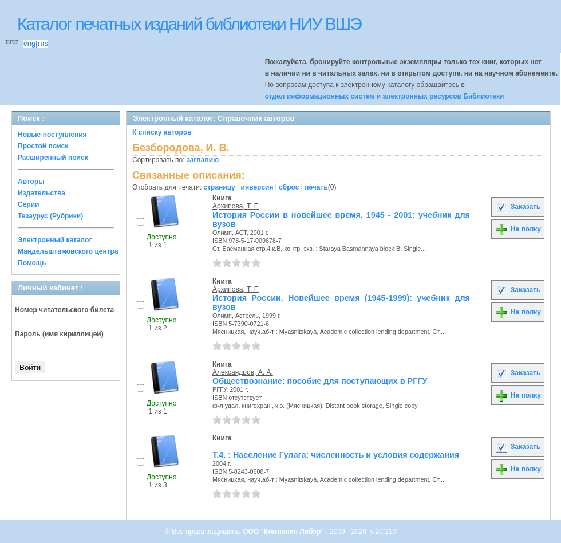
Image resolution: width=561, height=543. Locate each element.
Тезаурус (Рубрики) (50, 216)
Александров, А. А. (242, 372)
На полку (518, 229)
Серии (28, 204)
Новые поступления (52, 135)
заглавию (203, 160)
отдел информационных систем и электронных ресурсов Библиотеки (384, 96)
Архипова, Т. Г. (235, 206)
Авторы (31, 182)
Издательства (41, 193)
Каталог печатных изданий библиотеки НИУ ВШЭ (189, 23)
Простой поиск (43, 146)
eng (29, 44)
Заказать (517, 207)
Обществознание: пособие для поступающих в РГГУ (319, 380)
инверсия (257, 187)
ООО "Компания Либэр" (284, 532)
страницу (219, 187)
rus (42, 44)
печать (316, 187)
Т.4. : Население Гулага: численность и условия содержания (335, 454)
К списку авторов (162, 132)
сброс (289, 187)
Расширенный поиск (53, 158)
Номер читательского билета (64, 310)
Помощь (32, 263)
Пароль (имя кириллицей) (59, 334)
